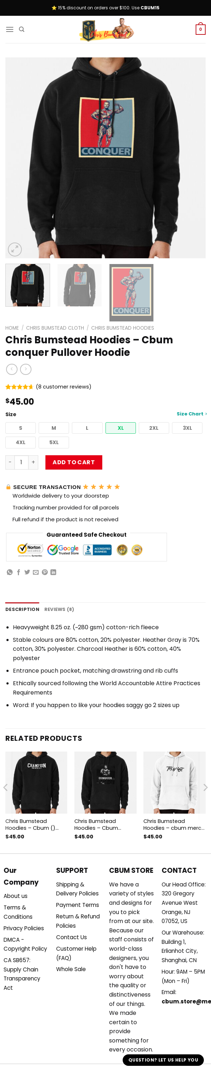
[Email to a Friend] (36, 572)
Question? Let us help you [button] (163, 1060)
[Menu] (9, 29)
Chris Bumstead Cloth (55, 328)
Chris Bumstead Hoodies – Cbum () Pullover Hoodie (30, 824)
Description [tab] (22, 609)
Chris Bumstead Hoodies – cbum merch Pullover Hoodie (174, 824)
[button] (20, 428)
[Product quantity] (21, 462)
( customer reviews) (64, 386)
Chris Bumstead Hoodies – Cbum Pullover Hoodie (96, 824)
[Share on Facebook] (18, 572)
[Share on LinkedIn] (53, 572)
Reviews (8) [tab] (59, 609)
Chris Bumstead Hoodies (122, 328)
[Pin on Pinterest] (45, 572)
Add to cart (74, 462)
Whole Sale (71, 969)
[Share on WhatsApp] (10, 572)
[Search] (21, 29)
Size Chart (192, 413)
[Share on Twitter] (27, 572)
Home (12, 328)
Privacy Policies (24, 928)
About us (16, 896)
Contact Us (71, 937)
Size (105, 414)
